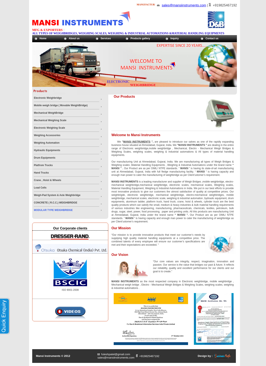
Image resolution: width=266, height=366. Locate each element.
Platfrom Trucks (43, 165)
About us (74, 38)
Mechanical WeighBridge (48, 112)
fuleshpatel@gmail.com (115, 354)
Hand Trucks (41, 172)
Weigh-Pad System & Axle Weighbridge (57, 195)
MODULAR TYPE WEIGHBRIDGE (53, 210)
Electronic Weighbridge (48, 97)
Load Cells (40, 187)
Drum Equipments (44, 157)
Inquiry (174, 38)
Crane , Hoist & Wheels (47, 180)
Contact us (212, 38)
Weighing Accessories (47, 135)
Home (42, 38)
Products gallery (140, 38)
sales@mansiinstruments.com (184, 5)
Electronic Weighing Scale (49, 127)
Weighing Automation (46, 142)
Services (106, 38)
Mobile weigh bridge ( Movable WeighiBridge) (60, 105)
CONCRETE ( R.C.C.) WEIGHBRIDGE (55, 202)
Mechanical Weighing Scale (50, 120)
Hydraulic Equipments (47, 150)
